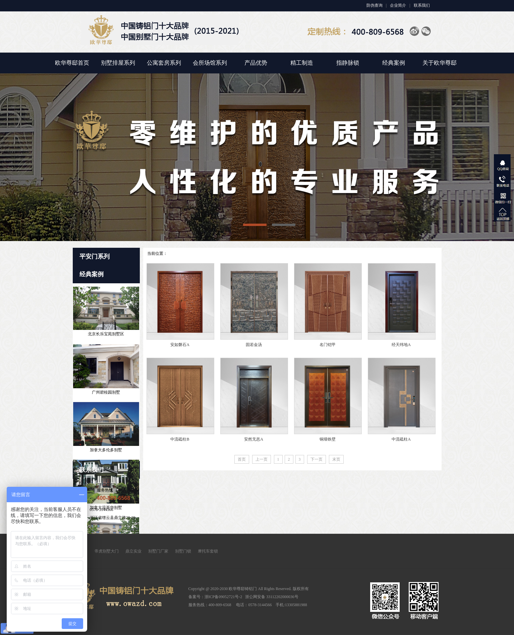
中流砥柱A (401, 439)
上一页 (261, 459)
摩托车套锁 (208, 551)
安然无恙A (253, 439)
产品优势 (255, 63)
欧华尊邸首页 (72, 63)
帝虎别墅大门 (107, 551)
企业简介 (398, 5)
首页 (242, 459)
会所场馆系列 (210, 63)
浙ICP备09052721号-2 (223, 596)
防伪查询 (374, 5)
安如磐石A (179, 344)
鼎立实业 (133, 551)
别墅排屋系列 (118, 63)
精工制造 (301, 63)
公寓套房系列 (164, 63)
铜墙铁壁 (328, 439)
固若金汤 (254, 344)
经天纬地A (401, 344)
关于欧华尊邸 (439, 63)
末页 (336, 459)
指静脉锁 (347, 63)
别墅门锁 (183, 551)
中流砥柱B (179, 439)
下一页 (316, 459)
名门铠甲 (328, 344)
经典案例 (393, 63)
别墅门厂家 (158, 551)
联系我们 (422, 5)
